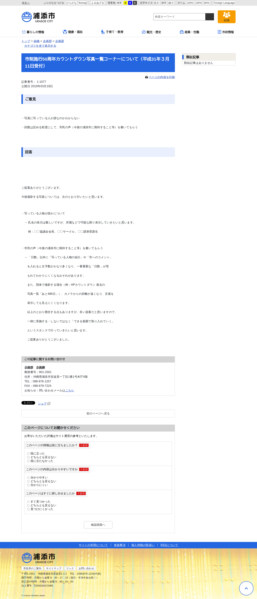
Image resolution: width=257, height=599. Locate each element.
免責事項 (119, 545)
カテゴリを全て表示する (40, 45)
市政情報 (226, 32)
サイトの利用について (93, 545)
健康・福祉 (73, 32)
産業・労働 (189, 32)
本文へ (26, 2)
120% (190, 2)
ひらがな (71, 2)
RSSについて (169, 545)
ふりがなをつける (54, 2)
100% (198, 2)
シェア (44, 403)
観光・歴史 (151, 32)
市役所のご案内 (32, 568)
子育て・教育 (112, 32)
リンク (70, 568)
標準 (119, 2)
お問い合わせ (86, 568)
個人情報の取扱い (143, 545)
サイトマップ (53, 568)
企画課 (59, 41)
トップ (25, 41)
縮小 (171, 2)
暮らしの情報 (33, 32)
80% (206, 2)
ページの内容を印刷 (160, 77)
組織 (37, 41)
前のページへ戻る (98, 413)
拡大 (156, 2)
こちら (69, 390)
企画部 (47, 41)
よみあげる (97, 2)
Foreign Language (224, 2)
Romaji (83, 2)
